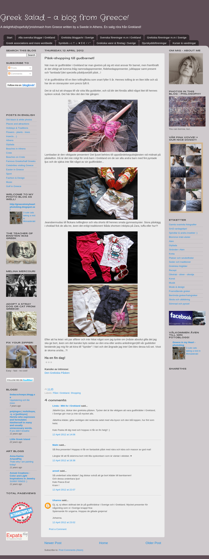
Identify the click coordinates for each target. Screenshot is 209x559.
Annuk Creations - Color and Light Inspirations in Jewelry (22, 476)
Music (9, 182)
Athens (9, 140)
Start (9, 37)
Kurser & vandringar (184, 43)
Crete (9, 153)
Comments (15, 73)
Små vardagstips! (178, 228)
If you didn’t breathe (19, 431)
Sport (9, 173)
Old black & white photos (19, 119)
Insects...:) (11, 136)
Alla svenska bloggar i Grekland (36, 37)
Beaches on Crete (15, 157)
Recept (172, 270)
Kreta (172, 253)
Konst (172, 278)
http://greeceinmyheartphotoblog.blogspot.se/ (22, 207)
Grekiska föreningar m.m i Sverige (167, 37)
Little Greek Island (20, 439)
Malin (55, 445)
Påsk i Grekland (61, 393)
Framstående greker (179, 291)
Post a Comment (58, 529)
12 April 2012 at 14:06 (63, 434)
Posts (12, 68)
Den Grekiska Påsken (57, 372)
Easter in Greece (15, 169)
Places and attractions (17, 123)
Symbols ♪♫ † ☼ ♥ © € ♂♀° (75, 43)
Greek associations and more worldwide (29, 43)
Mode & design (177, 287)
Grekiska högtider (178, 266)
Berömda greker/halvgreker (183, 295)
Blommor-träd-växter (179, 237)
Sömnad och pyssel (179, 303)
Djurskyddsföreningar (154, 43)
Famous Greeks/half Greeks (21, 161)
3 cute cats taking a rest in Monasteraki (193, 351)
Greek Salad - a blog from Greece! (64, 18)
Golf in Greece (13, 186)
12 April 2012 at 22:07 (63, 489)
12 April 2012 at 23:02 (63, 522)
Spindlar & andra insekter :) (183, 233)
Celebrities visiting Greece (19, 165)
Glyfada (10, 144)
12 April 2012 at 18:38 (63, 460)
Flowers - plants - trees (18, 132)
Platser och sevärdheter (181, 258)
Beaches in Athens (16, 148)
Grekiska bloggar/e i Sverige (77, 37)
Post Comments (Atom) (71, 550)
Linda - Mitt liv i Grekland (66, 406)
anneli (55, 471)
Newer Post (52, 543)
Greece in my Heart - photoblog (184, 343)
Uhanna (56, 500)
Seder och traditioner (180, 262)
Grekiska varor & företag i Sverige (116, 43)
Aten (171, 241)
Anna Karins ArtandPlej (17, 457)
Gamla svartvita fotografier (182, 224)
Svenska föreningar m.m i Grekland (120, 37)
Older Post (153, 543)
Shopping (76, 393)
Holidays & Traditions (17, 128)
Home (103, 543)
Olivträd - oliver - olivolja (181, 274)
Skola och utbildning (179, 299)
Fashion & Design (15, 178)
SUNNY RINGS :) (18, 481)
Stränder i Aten (176, 249)
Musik (172, 283)
